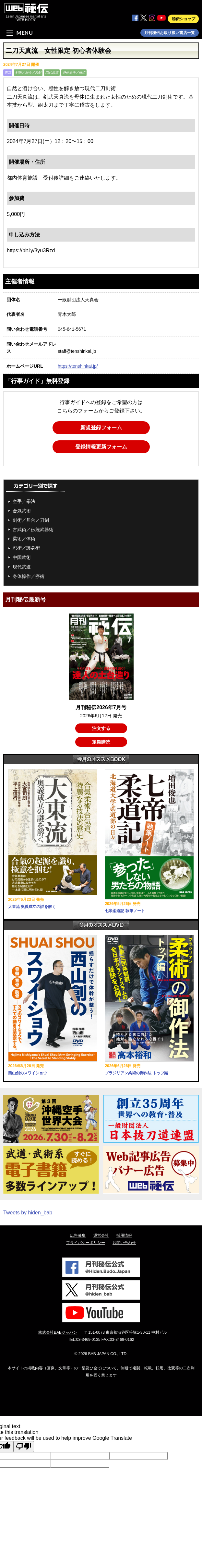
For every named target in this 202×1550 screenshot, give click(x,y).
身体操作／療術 (74, 72)
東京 (8, 72)
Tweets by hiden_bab (27, 1212)
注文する (101, 728)
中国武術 (22, 557)
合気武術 (22, 510)
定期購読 (101, 742)
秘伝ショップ (183, 19)
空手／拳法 (24, 501)
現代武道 (51, 72)
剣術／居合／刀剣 (28, 72)
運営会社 (101, 1235)
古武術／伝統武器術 (33, 529)
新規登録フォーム (101, 427)
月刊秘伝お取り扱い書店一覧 (169, 32)
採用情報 (124, 1235)
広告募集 (78, 1235)
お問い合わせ (124, 1242)
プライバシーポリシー (85, 1242)
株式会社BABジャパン (57, 1332)
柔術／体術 (24, 538)
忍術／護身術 (26, 548)
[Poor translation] (23, 1446)
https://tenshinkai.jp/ (78, 366)
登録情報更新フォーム (101, 446)
